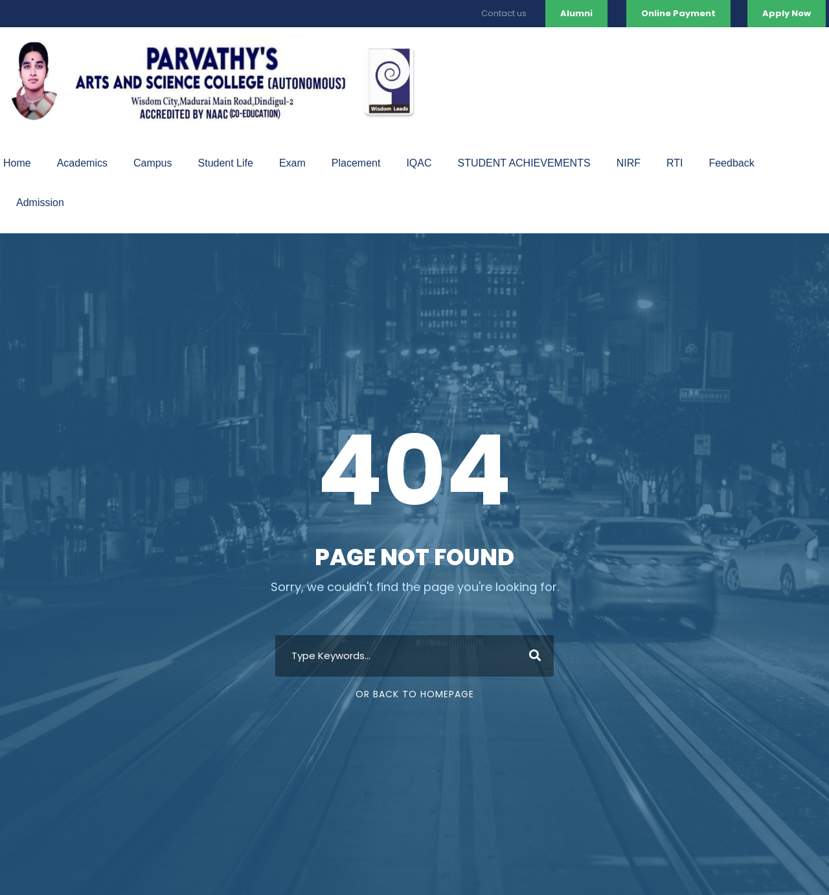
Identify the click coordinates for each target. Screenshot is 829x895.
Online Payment (678, 13)
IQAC (418, 163)
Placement (356, 163)
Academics (82, 163)
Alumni (576, 13)
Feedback (731, 163)
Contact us (504, 13)
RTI (674, 163)
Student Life (225, 163)
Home (17, 163)
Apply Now (786, 13)
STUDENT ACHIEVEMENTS (524, 163)
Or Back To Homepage (415, 694)
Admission (40, 202)
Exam (292, 163)
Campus (152, 163)
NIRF (629, 163)
